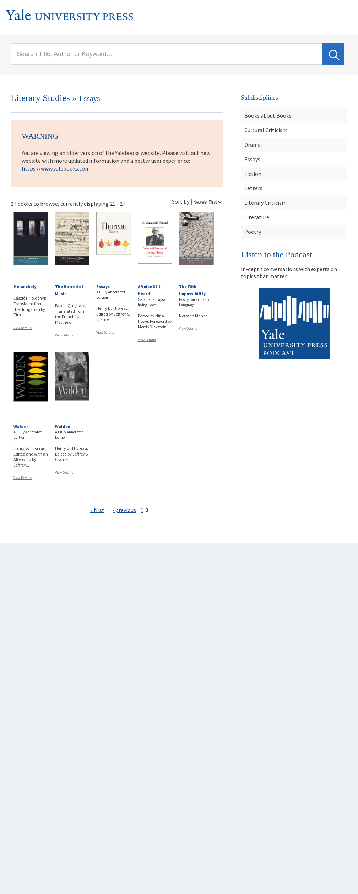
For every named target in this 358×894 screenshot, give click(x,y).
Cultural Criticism (265, 130)
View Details (22, 327)
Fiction (252, 173)
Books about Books (268, 115)
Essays (103, 286)
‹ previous (124, 509)
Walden (21, 426)
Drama (252, 144)
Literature (256, 217)
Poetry (252, 231)
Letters (253, 188)
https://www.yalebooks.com (56, 168)
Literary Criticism (265, 202)
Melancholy (24, 286)
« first (97, 509)
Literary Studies (40, 98)
